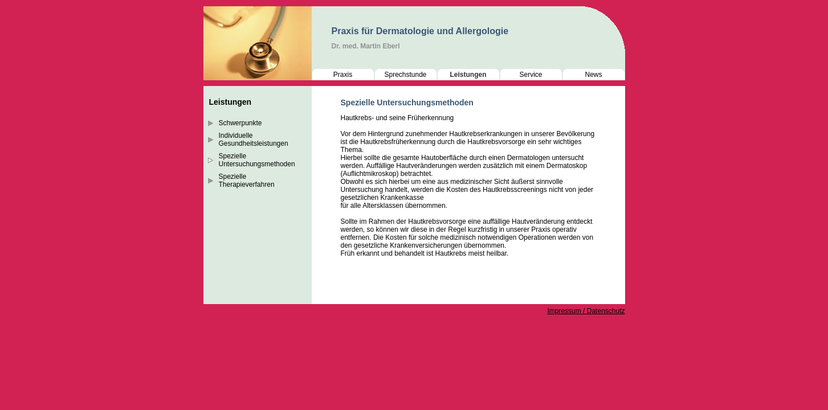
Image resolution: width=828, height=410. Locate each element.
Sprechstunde (405, 75)
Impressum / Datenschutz (586, 311)
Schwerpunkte (240, 123)
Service (530, 75)
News (593, 75)
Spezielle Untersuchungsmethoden (257, 160)
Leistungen (468, 75)
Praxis (342, 75)
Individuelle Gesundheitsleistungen (253, 139)
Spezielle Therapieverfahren (247, 180)
